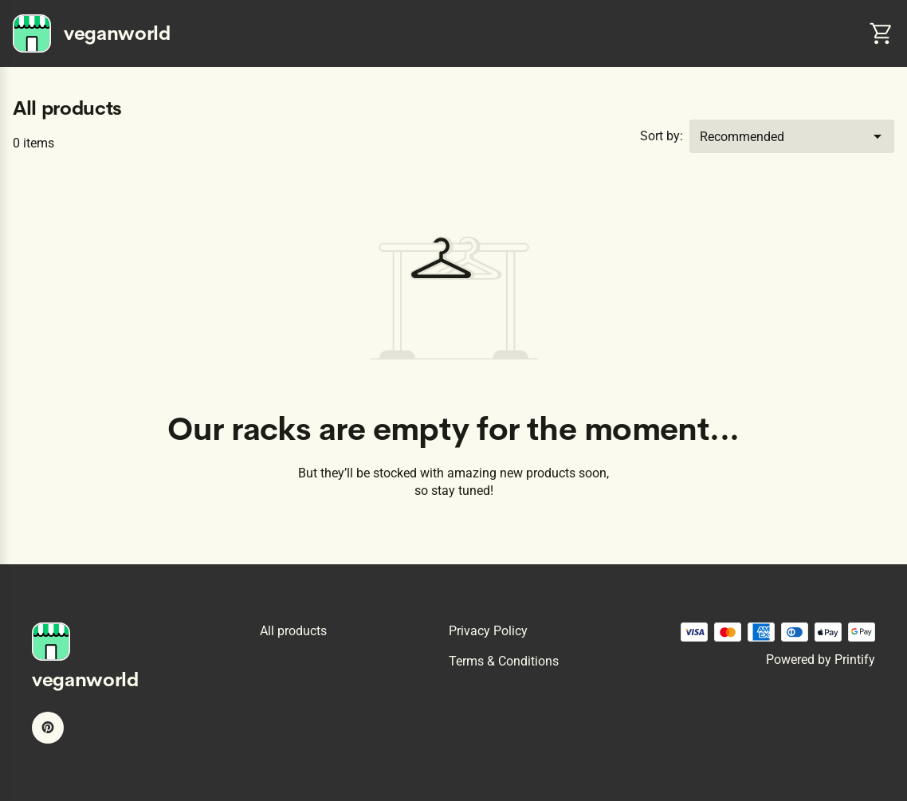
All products (293, 630)
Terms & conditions (504, 661)
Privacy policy (488, 630)
